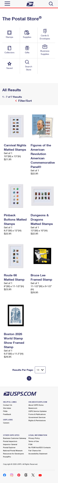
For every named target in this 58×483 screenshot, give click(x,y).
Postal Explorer (9, 447)
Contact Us (7, 405)
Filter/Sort (24, 100)
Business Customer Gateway (14, 438)
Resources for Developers (13, 454)
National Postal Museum (13, 451)
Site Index (7, 408)
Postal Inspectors (10, 441)
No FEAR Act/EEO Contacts (39, 447)
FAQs (5, 411)
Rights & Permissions (37, 420)
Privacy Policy (34, 438)
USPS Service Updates (37, 411)
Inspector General (10, 444)
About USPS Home (35, 405)
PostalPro (7, 457)
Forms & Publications (37, 414)
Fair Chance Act (34, 451)
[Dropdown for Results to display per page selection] (40, 369)
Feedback (7, 414)
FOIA (30, 444)
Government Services (36, 417)
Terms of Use (33, 441)
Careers (6, 423)
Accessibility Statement (37, 454)
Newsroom (32, 408)
